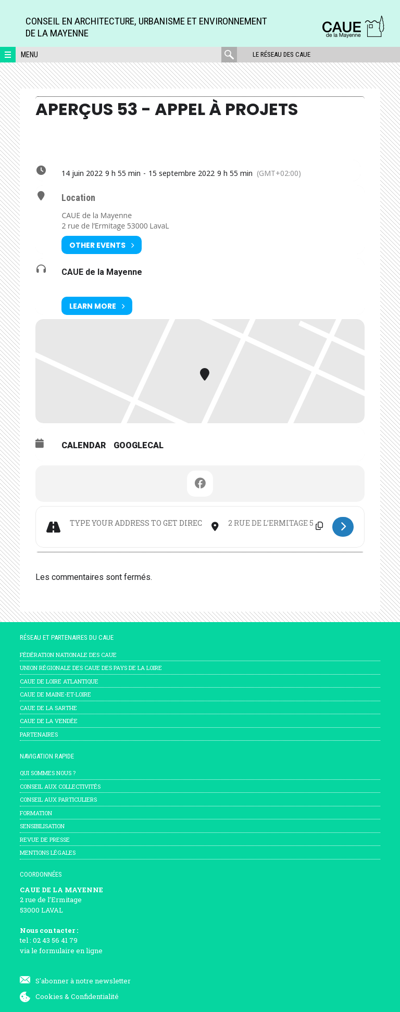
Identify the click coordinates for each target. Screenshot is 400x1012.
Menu (29, 54)
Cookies (49, 996)
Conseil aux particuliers (58, 799)
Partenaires (39, 734)
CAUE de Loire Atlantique (59, 681)
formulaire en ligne (71, 950)
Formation (36, 813)
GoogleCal (139, 445)
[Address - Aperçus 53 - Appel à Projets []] (136, 523)
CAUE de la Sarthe (48, 708)
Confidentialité (95, 996)
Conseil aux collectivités (60, 786)
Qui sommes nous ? (48, 773)
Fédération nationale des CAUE (68, 655)
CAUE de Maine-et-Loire (55, 694)
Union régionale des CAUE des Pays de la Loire (91, 668)
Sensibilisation (42, 826)
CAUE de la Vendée (49, 721)
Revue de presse (45, 839)
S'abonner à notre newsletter (83, 980)
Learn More (96, 305)
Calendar (83, 445)
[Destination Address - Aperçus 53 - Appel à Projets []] (275, 523)
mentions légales (48, 852)
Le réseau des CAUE (281, 54)
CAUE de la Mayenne (101, 272)
